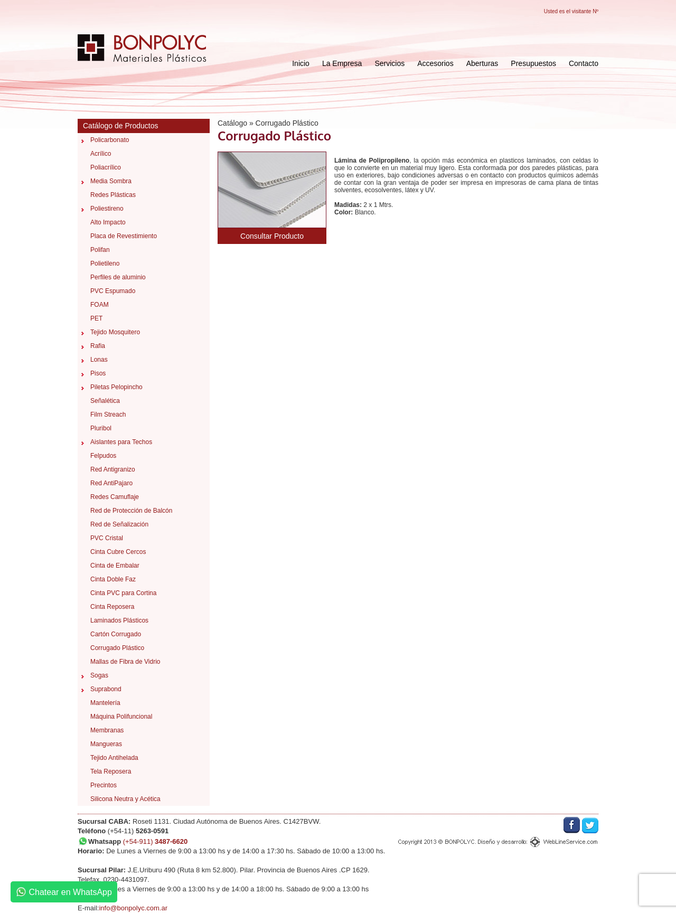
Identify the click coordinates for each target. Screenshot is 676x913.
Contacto (583, 63)
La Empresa (342, 63)
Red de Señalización (119, 524)
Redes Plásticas (113, 195)
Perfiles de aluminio (118, 277)
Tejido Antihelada (114, 757)
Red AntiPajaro (111, 483)
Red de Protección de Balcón (131, 510)
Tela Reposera (110, 771)
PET (96, 318)
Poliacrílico (105, 167)
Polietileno (104, 263)
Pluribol (100, 428)
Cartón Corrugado (115, 634)
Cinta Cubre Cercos (118, 552)
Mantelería (105, 703)
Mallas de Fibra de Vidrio (125, 661)
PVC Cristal (106, 538)
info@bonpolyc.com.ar (133, 908)
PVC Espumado (112, 291)
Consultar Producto (272, 236)
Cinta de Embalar (114, 565)
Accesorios (435, 63)
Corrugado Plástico (117, 648)
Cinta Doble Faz (113, 579)
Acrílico (100, 153)
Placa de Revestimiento (123, 236)
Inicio (300, 63)
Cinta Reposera (112, 606)
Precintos (103, 785)
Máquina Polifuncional (121, 716)
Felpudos (103, 455)
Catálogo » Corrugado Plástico (268, 123)
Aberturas (482, 63)
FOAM (99, 304)
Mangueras (106, 744)
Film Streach (108, 414)
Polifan (100, 249)
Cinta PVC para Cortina (123, 593)
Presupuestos (533, 63)
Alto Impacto (108, 222)
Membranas (107, 730)
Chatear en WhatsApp (64, 892)
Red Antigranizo (112, 469)
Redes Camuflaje (114, 497)
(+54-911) (155, 841)
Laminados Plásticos (119, 620)
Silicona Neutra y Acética (125, 799)
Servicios (389, 63)
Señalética (105, 400)
